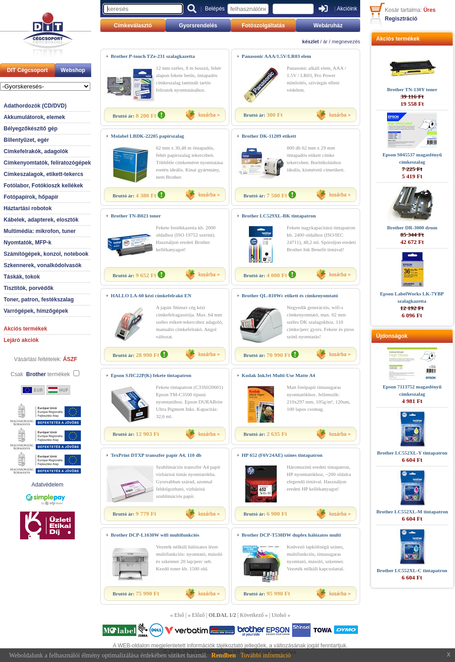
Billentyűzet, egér (26, 140)
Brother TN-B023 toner (136, 215)
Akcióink (347, 8)
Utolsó (279, 615)
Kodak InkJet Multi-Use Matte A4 (278, 375)
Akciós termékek (25, 329)
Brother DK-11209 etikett (269, 136)
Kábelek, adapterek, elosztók (41, 220)
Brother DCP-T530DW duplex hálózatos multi (291, 535)
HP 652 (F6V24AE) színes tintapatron (282, 455)
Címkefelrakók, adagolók (36, 151)
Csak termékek (40, 374)
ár (325, 41)
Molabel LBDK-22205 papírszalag (147, 136)
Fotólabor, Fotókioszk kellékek (43, 185)
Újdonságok (392, 336)
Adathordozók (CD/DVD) (35, 106)
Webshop (73, 70)
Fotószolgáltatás (263, 25)
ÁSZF (70, 359)
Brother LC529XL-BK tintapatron (279, 215)
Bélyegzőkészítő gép (30, 128)
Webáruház (328, 25)
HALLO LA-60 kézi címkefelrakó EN (151, 295)
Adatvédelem (47, 484)
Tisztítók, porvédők (28, 288)
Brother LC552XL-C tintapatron (412, 570)
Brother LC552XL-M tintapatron (412, 511)
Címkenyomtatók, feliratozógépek (47, 163)
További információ (265, 655)
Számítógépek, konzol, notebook (46, 254)
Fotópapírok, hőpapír (31, 197)
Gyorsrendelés (198, 25)
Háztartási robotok (28, 208)
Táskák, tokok (22, 277)
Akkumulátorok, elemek (34, 117)
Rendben (224, 655)
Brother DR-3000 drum (412, 227)
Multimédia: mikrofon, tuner (40, 231)
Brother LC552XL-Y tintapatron (412, 452)
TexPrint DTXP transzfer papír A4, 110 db (156, 455)
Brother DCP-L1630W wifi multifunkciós (155, 535)
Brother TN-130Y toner (412, 89)
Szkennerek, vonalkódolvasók (43, 265)
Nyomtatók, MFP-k (28, 242)
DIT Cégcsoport (27, 70)
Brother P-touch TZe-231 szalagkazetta (153, 56)
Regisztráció (401, 19)
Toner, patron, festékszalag (39, 299)
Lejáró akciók (21, 340)
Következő (252, 615)
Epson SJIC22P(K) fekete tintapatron (151, 375)
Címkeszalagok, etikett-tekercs (43, 174)
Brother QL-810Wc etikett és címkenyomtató (290, 295)
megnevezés (346, 41)
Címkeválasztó (133, 25)
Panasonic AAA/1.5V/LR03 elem (276, 56)
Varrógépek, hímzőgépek (36, 311)
